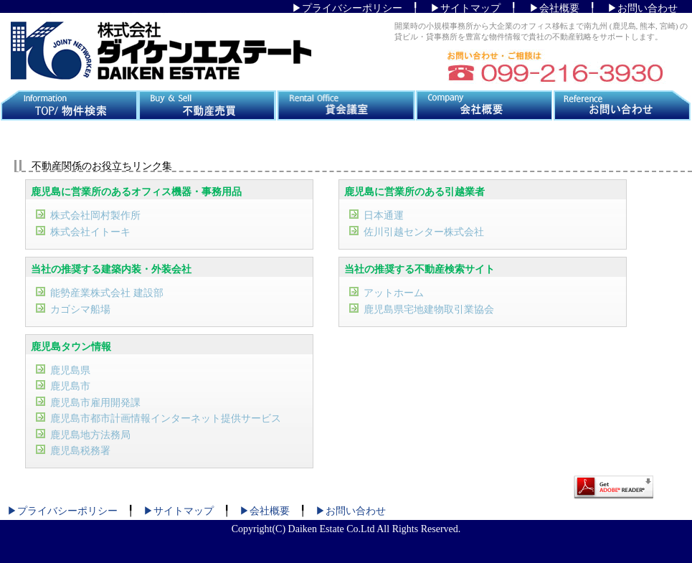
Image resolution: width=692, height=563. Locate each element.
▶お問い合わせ (642, 8)
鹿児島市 (70, 386)
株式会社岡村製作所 (95, 215)
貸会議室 (345, 105)
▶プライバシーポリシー (347, 8)
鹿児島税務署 (80, 450)
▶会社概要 (554, 8)
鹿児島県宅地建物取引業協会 (429, 309)
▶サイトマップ (465, 8)
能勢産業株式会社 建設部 (106, 293)
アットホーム (394, 293)
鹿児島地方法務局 (90, 435)
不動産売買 (207, 105)
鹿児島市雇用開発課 (95, 402)
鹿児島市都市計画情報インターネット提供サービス (165, 418)
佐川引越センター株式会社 (424, 232)
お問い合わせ (622, 105)
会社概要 (483, 105)
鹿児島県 (70, 370)
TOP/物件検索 (69, 105)
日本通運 (384, 215)
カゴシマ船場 (80, 309)
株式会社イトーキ (90, 232)
